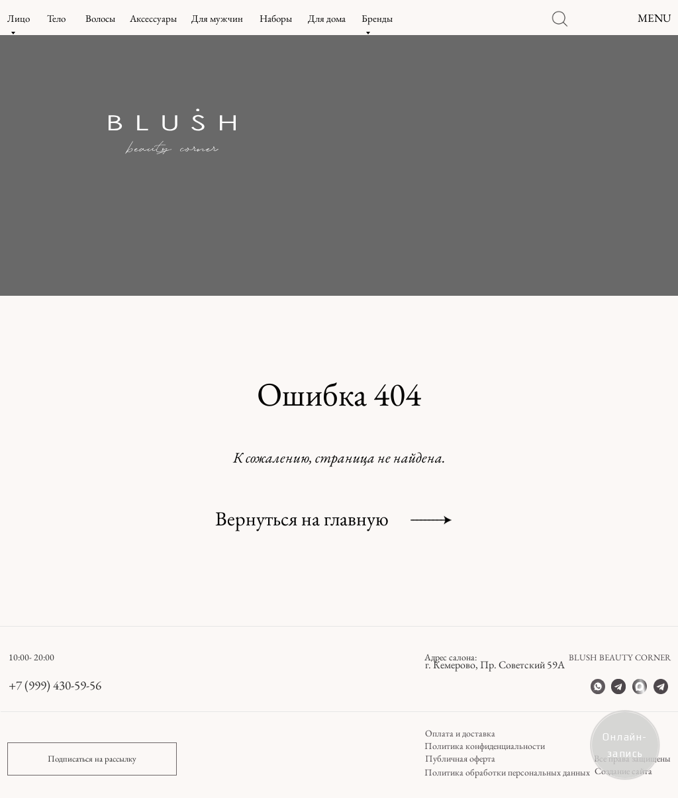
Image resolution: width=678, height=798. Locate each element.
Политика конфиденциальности (484, 746)
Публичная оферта (460, 758)
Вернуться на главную (302, 518)
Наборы (276, 18)
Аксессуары (153, 18)
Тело (56, 18)
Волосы (100, 18)
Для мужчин (217, 18)
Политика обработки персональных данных (507, 772)
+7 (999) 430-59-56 (55, 685)
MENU (654, 18)
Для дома (327, 18)
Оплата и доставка (460, 733)
